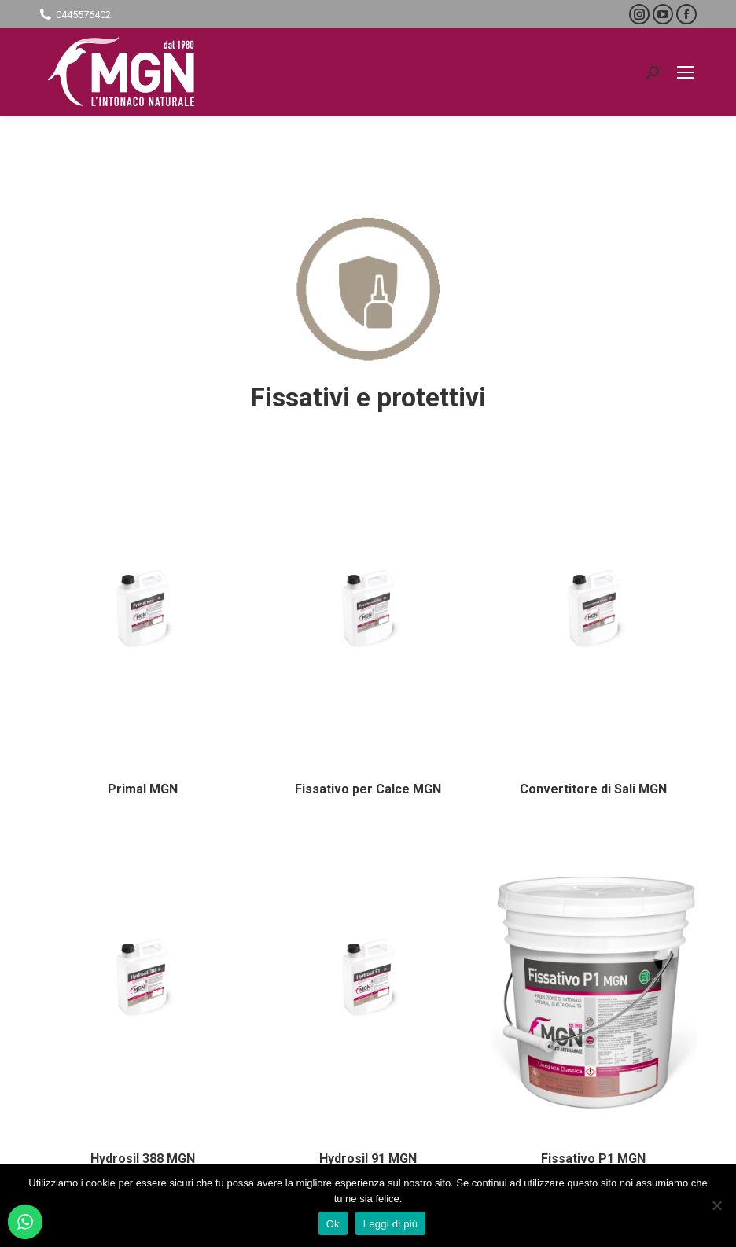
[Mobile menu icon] (686, 72)
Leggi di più (390, 1224)
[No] (716, 1205)
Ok (333, 1224)
